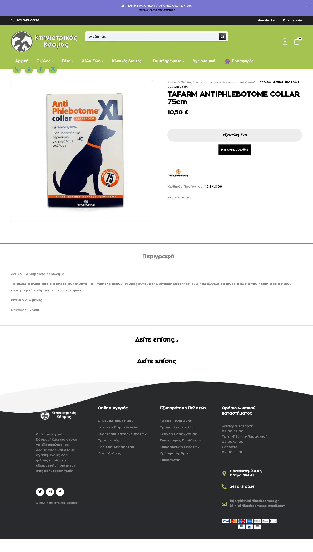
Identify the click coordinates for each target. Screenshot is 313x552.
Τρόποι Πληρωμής (176, 421)
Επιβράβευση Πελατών (180, 447)
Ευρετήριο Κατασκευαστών (122, 434)
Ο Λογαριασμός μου (115, 421)
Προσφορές (108, 440)
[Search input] (153, 36)
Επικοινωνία (292, 20)
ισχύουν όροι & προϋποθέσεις (157, 10)
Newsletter (266, 20)
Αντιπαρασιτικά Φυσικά (238, 82)
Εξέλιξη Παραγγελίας (178, 434)
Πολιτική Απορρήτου (116, 447)
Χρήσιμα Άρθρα (174, 453)
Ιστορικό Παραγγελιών (118, 427)
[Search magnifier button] (222, 36)
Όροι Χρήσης (109, 453)
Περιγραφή (158, 256)
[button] (296, 42)
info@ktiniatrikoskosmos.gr (254, 501)
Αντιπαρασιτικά (207, 82)
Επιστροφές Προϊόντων (180, 440)
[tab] (158, 257)
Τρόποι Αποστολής (176, 427)
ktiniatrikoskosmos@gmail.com (257, 505)
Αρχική (172, 82)
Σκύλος (186, 82)
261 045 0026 (27, 20)
